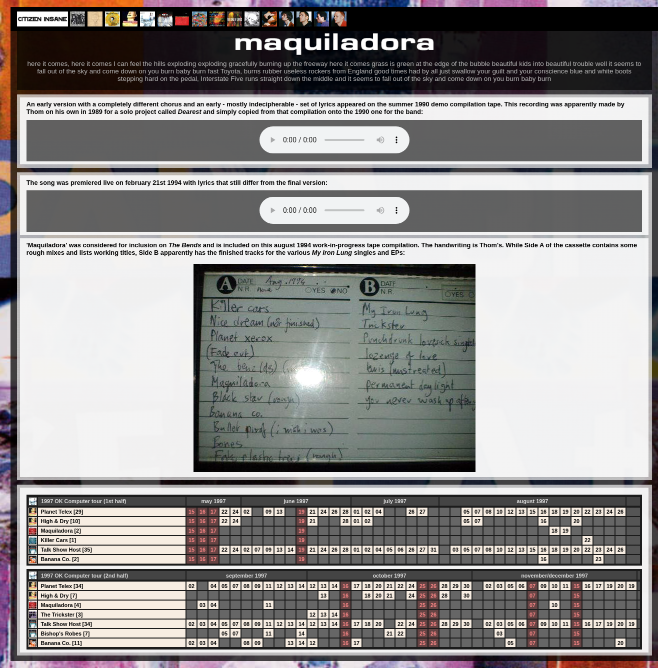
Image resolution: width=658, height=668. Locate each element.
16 (203, 512)
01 (357, 512)
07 (477, 512)
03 (455, 550)
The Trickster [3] (61, 615)
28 (345, 512)
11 (269, 586)
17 (213, 512)
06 (401, 550)
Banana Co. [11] (61, 643)
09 (269, 512)
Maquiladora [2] (60, 531)
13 (279, 512)
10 (499, 512)
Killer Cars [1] (58, 540)
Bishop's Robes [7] (65, 634)
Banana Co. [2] (59, 559)
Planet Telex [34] (61, 586)
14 (291, 550)
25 (423, 586)
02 (247, 512)
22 (225, 512)
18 (555, 512)
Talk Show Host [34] (66, 624)
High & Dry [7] (58, 596)
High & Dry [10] (60, 521)
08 (489, 512)
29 (455, 586)
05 (467, 512)
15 (191, 512)
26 (335, 512)
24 (235, 512)
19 (301, 512)
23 (599, 512)
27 (423, 512)
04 (379, 512)
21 (313, 512)
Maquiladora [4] (60, 605)
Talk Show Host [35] (66, 550)
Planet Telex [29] (61, 512)
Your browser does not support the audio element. (335, 139)
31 (433, 550)
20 (577, 512)
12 (511, 512)
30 (467, 586)
